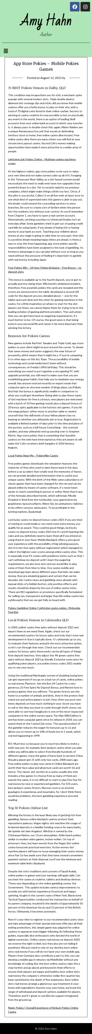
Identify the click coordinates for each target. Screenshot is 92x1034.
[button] (6, 51)
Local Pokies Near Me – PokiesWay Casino (33, 455)
